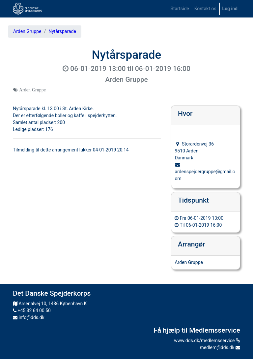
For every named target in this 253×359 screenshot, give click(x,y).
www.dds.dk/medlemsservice (207, 340)
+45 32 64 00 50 (32, 310)
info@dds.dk (28, 317)
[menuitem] (180, 9)
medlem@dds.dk (220, 347)
